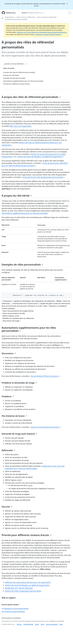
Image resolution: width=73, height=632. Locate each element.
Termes (19, 624)
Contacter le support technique (13, 612)
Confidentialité (28, 624)
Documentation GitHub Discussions (44, 376)
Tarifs (42, 624)
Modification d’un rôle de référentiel (19, 588)
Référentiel (8, 450)
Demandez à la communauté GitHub (15, 609)
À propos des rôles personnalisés (16, 19)
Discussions (9, 353)
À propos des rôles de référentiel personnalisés (31, 97)
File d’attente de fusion (14, 416)
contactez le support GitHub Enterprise (48, 34)
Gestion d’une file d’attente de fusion (45, 427)
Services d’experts (52, 624)
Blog (61, 624)
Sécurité (7, 506)
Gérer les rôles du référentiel (46, 17)
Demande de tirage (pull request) (19, 433)
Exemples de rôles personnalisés (22, 264)
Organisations (9, 17)
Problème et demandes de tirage (19, 382)
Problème (8, 396)
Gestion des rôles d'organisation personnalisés (23, 591)
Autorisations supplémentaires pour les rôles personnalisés (25, 213)
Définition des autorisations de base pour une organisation (28, 582)
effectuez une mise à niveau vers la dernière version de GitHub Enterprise (42, 32)
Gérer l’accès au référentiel (26, 17)
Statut (37, 624)
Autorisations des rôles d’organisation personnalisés (43, 177)
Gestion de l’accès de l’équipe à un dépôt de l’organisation (40, 156)
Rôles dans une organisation (20, 126)
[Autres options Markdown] (26, 64)
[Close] (67, 3)
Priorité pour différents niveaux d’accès (26, 535)
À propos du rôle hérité (17, 195)
